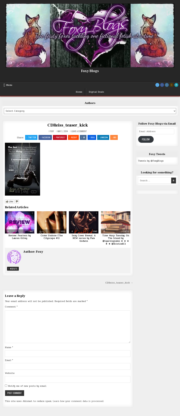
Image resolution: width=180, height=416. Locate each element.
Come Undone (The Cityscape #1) (52, 237)
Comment (11, 307)
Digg (92, 137)
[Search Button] (176, 85)
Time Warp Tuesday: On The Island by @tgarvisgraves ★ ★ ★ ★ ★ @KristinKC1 (115, 240)
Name (9, 347)
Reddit (73, 137)
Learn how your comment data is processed (78, 401)
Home (79, 92)
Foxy (52, 131)
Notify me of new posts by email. (27, 386)
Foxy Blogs (90, 71)
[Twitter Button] (157, 85)
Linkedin (103, 137)
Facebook (45, 137)
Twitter (31, 137)
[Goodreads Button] (171, 85)
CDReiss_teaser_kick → (119, 283)
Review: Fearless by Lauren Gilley (19, 237)
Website (12, 268)
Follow (146, 139)
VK (83, 137)
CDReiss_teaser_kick (67, 125)
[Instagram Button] (167, 85)
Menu (9, 85)
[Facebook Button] (162, 85)
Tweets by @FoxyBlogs (151, 161)
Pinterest (60, 137)
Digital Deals (96, 92)
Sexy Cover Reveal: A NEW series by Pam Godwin (84, 238)
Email (9, 360)
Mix (114, 137)
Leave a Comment (79, 131)
